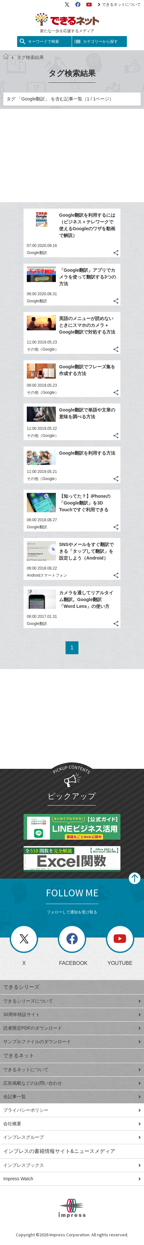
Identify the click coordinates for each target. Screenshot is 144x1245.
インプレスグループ (72, 1137)
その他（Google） (43, 349)
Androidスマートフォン (47, 575)
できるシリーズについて (72, 1001)
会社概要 (72, 1123)
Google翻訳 (37, 252)
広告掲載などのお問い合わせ (72, 1083)
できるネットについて (119, 4)
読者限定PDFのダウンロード (72, 1028)
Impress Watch (72, 1178)
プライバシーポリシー (72, 1110)
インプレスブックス (72, 1165)
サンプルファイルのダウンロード (72, 1041)
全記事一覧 (72, 1096)
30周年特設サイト (72, 1014)
